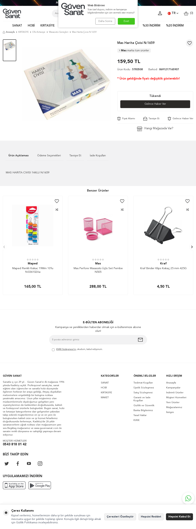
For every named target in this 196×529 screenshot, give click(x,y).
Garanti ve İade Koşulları (141, 399)
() (188, 13)
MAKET (105, 397)
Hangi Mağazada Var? (155, 128)
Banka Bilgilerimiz (143, 410)
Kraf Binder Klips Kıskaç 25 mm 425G (163, 268)
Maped (33, 263)
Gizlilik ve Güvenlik (143, 405)
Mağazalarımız (174, 407)
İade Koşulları (98, 155)
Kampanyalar (173, 387)
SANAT (17, 25)
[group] (67, 84)
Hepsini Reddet (151, 516)
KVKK (136, 420)
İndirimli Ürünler (174, 392)
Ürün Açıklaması (18, 155)
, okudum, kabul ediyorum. (77, 349)
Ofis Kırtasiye (38, 32)
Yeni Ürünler (172, 402)
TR (173, 13)
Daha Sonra (105, 21)
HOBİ (31, 25)
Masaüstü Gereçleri (58, 32)
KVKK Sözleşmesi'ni (66, 349)
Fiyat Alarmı (126, 119)
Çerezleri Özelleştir (120, 516)
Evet (126, 21)
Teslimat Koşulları (143, 383)
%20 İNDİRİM (175, 25)
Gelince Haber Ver (155, 104)
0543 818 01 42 (14, 444)
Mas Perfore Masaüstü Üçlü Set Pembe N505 (98, 270)
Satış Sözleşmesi (143, 392)
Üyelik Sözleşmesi (143, 387)
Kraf (163, 263)
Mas (134, 50)
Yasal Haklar (140, 415)
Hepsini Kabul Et (179, 516)
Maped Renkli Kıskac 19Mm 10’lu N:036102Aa (32, 270)
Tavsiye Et (151, 119)
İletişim (170, 412)
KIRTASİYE (47, 25)
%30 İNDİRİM (151, 25)
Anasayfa (9, 32)
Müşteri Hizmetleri (176, 397)
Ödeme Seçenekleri (49, 155)
